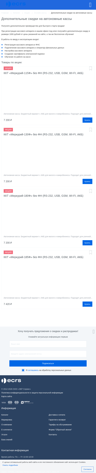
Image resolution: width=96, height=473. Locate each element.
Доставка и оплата (57, 415)
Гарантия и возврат (57, 420)
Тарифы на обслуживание (60, 425)
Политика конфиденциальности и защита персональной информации (32, 393)
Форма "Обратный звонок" (60, 430)
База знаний (6, 440)
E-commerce (6, 430)
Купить (87, 120)
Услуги (4, 434)
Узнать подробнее (10, 465)
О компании (6, 425)
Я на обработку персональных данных (48, 370)
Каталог (4, 415)
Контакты (53, 434)
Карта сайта (6, 396)
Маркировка (6, 420)
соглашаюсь (33, 370)
